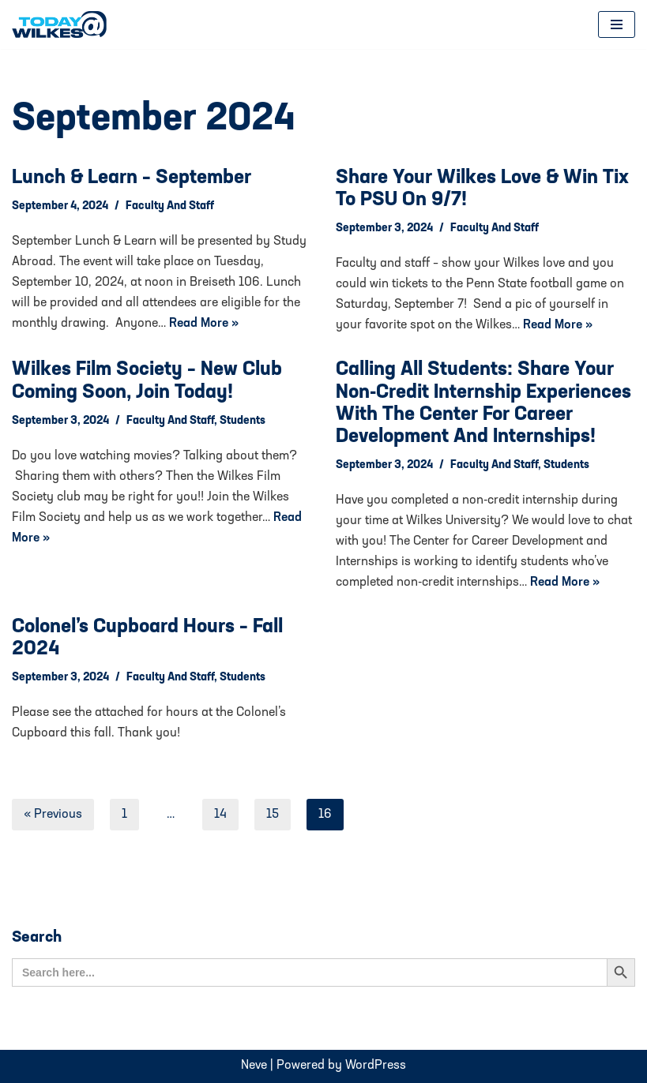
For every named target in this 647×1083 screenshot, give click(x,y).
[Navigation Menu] (616, 24)
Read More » (204, 323)
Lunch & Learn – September (131, 178)
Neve (254, 1065)
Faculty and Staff (170, 206)
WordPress (375, 1065)
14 (220, 814)
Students (242, 421)
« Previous (53, 814)
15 (272, 814)
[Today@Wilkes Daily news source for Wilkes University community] (63, 24)
